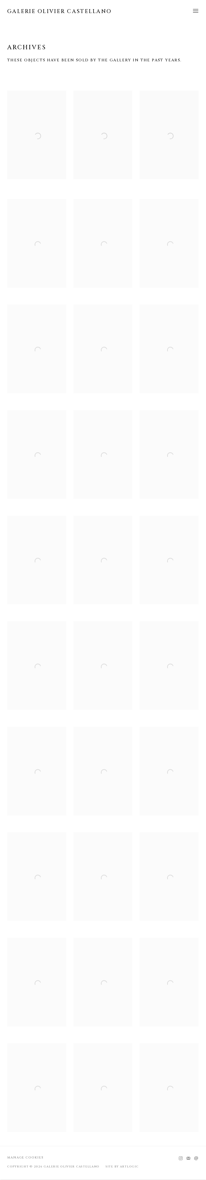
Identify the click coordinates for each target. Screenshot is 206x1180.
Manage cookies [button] (25, 1158)
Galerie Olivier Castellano (59, 11)
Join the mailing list (188, 1158)
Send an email (196, 1158)
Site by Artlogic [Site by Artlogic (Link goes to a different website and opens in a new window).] (122, 1166)
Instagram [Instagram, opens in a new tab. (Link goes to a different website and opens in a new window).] (181, 1158)
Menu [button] (195, 11)
